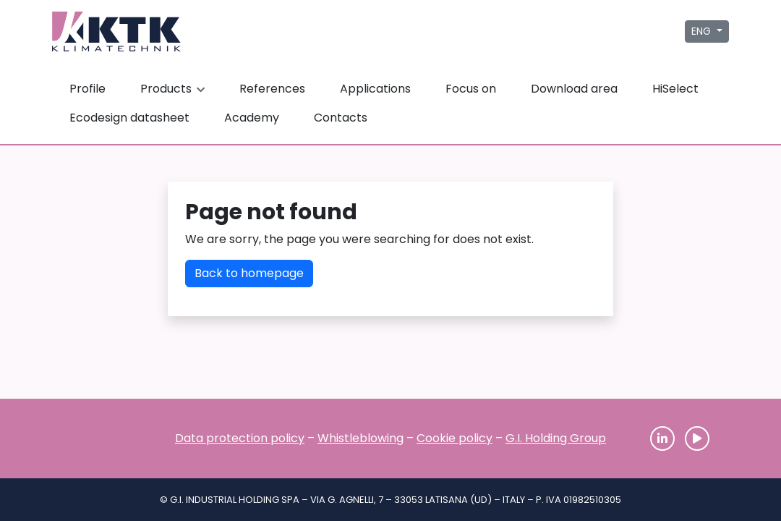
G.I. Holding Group (555, 438)
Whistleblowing (360, 438)
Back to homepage (249, 273)
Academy (251, 117)
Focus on (470, 88)
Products (174, 88)
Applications (375, 88)
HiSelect (675, 88)
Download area (574, 88)
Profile (87, 88)
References (272, 88)
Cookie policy (454, 438)
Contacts (340, 117)
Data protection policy (239, 438)
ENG (702, 31)
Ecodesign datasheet (129, 117)
